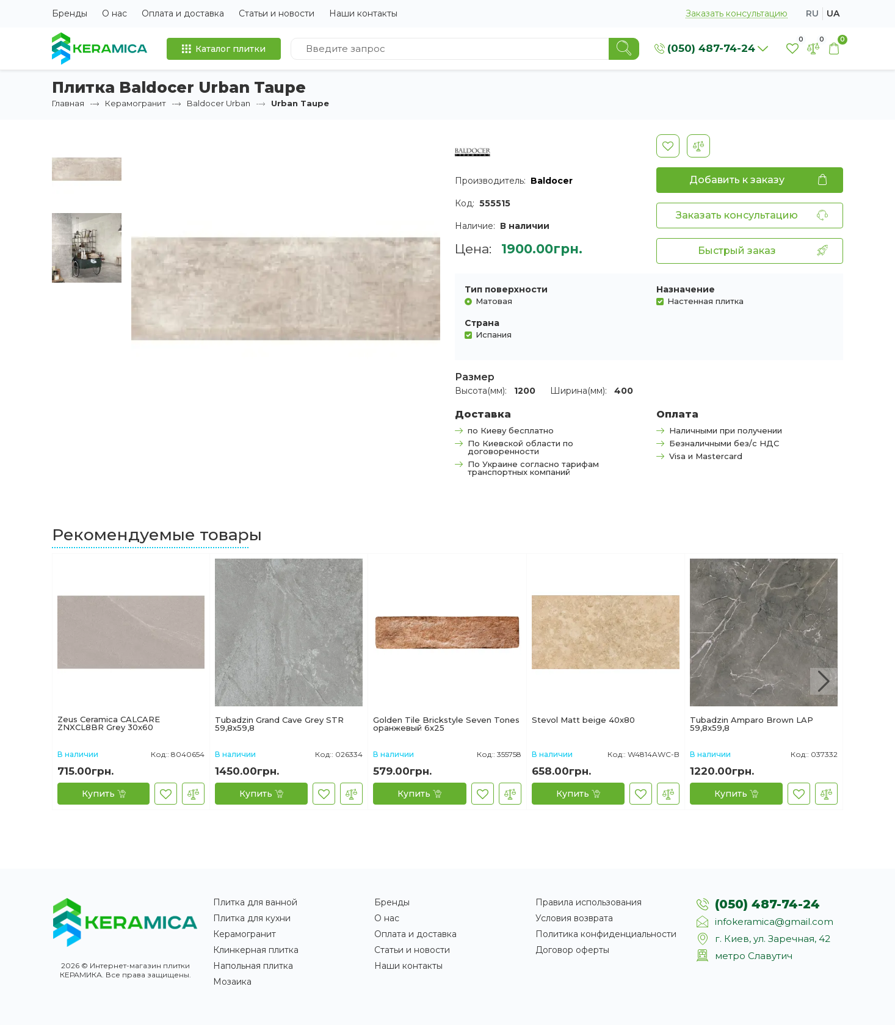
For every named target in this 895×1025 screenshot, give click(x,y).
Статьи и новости (276, 13)
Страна (482, 322)
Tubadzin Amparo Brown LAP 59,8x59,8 (751, 724)
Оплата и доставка (183, 13)
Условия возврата (574, 918)
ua (833, 13)
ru (812, 13)
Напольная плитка (253, 965)
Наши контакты (363, 13)
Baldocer (552, 180)
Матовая (494, 300)
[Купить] (103, 794)
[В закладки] (667, 146)
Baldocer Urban (218, 103)
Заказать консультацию (737, 13)
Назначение (685, 289)
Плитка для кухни (252, 918)
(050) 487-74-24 (767, 904)
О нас (114, 13)
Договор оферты (572, 949)
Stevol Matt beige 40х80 (583, 720)
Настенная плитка (705, 300)
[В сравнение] (698, 146)
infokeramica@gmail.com (774, 921)
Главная (68, 103)
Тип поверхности (506, 289)
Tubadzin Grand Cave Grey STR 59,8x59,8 (279, 724)
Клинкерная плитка (256, 949)
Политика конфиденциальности (605, 934)
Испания (494, 334)
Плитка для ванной (255, 902)
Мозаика (232, 981)
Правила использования (588, 902)
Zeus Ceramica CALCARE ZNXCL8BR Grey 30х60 (108, 723)
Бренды (69, 13)
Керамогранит (135, 103)
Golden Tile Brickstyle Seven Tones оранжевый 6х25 (446, 724)
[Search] (624, 49)
